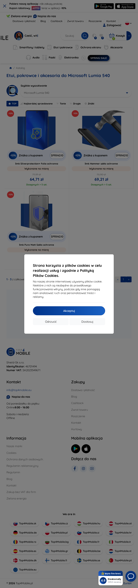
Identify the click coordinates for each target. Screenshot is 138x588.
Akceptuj (69, 311)
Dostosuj (87, 321)
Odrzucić (51, 321)
